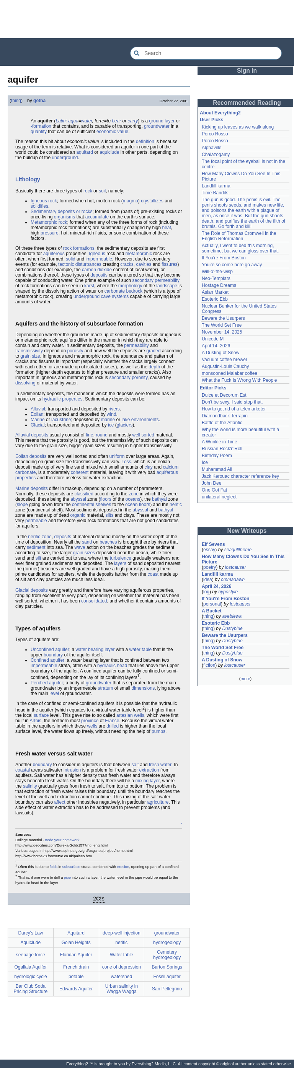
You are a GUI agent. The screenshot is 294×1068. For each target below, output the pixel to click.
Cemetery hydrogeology (167, 954)
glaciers (124, 425)
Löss (126, 461)
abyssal (78, 499)
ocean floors (137, 504)
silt (38, 558)
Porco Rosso (215, 134)
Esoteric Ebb (215, 299)
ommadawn (233, 579)
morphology (130, 285)
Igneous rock (44, 201)
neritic (176, 504)
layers (120, 563)
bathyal (159, 499)
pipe (67, 877)
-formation (41, 126)
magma (130, 201)
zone (134, 494)
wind (111, 414)
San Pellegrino (167, 988)
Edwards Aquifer (76, 988)
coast (153, 574)
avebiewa (232, 616)
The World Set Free (222, 325)
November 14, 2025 (222, 332)
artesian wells (130, 715)
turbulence (120, 558)
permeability (136, 345)
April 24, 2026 (216, 586)
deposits (99, 275)
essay (209, 549)
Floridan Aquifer (76, 954)
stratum (105, 688)
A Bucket (212, 611)
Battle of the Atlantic (222, 422)
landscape (166, 285)
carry (133, 121)
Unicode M (213, 339)
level (54, 693)
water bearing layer (94, 649)
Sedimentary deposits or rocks (61, 211)
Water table (121, 954)
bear (116, 121)
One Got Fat (214, 490)
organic (77, 515)
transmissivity (29, 350)
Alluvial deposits (31, 435)
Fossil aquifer (166, 976)
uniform (116, 456)
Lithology (27, 179)
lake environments (139, 419)
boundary (53, 655)
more (245, 678)
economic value (112, 131)
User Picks (211, 119)
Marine (38, 419)
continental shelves (91, 504)
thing (16, 100)
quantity (39, 131)
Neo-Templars (216, 278)
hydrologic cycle (30, 976)
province (89, 720)
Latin (60, 121)
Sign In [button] (247, 70)
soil (102, 191)
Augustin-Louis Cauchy (225, 366)
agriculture (157, 802)
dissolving (25, 383)
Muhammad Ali (217, 469)
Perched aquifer (47, 682)
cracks (127, 264)
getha (39, 100)
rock (87, 191)
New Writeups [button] (247, 530)
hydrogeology (167, 942)
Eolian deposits (30, 456)
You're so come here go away (232, 264)
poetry (209, 567)
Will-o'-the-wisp (217, 271)
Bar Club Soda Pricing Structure (31, 988)
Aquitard (76, 933)
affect (59, 802)
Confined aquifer (47, 660)
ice (111, 425)
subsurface (71, 866)
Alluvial (38, 409)
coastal (22, 770)
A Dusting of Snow (220, 352)
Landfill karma (216, 186)
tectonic (66, 264)
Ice (205, 462)
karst (89, 285)
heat (166, 227)
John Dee (211, 483)
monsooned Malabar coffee (229, 373)
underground (65, 157)
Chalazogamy (216, 154)
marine (108, 419)
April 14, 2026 (216, 345)
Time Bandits (215, 192)
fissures (169, 264)
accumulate (97, 217)
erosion (123, 866)
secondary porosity (128, 377)
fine (89, 435)
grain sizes (84, 552)
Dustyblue (232, 628)
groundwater (157, 126)
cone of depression (121, 967)
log (206, 591)
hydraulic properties (62, 399)
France (112, 720)
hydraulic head (112, 665)
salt (135, 764)
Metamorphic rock (49, 222)
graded (153, 350)
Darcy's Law (30, 933)
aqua (73, 121)
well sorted (143, 435)
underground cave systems (101, 296)
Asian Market (215, 292)
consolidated (94, 601)
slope (22, 504)
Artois (35, 720)
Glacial (38, 425)
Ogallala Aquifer (31, 967)
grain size (30, 356)
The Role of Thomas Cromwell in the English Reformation (239, 236)
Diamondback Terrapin (225, 415)
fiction (209, 665)
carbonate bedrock (123, 291)
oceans (133, 499)
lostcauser (235, 567)
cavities (144, 264)
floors (105, 499)
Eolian (37, 414)
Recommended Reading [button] (247, 102)
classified (84, 494)
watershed (121, 976)
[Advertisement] (147, 19)
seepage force (30, 954)
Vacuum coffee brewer (224, 359)
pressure (50, 233)
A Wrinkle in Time (219, 441)
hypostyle (228, 591)
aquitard (84, 152)
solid (70, 259)
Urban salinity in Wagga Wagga (121, 988)
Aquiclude (31, 942)
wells (92, 726)
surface (41, 715)
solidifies (39, 206)
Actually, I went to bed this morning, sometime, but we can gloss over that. (240, 248)
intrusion (72, 770)
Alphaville (211, 147)
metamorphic (139, 253)
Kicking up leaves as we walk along (238, 127)
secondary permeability (156, 280)
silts (109, 515)
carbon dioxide (97, 269)
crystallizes (152, 201)
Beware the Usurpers (223, 318)
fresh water (160, 764)
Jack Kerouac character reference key (240, 476)
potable (76, 976)
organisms (64, 217)
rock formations (79, 248)
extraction (149, 770)
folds (53, 866)
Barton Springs (167, 967)
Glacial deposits (31, 590)
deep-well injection (121, 933)
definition (145, 141)
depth (154, 367)
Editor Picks (213, 388)
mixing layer (148, 780)
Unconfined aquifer (50, 649)
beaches (108, 542)
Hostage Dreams (219, 285)
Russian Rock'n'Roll (222, 448)
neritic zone (39, 536)
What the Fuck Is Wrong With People (239, 380)
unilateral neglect (219, 497)
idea (207, 579)
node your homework (62, 840)
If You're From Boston (224, 257)
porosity (75, 350)
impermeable (98, 259)
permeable (36, 520)
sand (87, 542)
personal (212, 604)
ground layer (162, 121)
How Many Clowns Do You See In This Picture (243, 559)
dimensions (143, 688)
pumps (158, 731)
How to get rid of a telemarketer (234, 409)
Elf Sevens (213, 544)
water (86, 121)
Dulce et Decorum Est (224, 395)
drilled (112, 726)
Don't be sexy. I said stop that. (232, 402)
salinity (30, 786)
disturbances (88, 264)
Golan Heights (76, 942)
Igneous (97, 253)
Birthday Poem (217, 455)
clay (149, 467)
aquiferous (54, 253)
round (102, 435)
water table (140, 649)
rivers (113, 409)
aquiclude (109, 152)
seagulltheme (238, 549)
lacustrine (61, 419)
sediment (36, 547)
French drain (76, 967)
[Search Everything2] (206, 53)
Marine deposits (31, 488)
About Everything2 (220, 113)
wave (80, 547)
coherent (80, 472)
